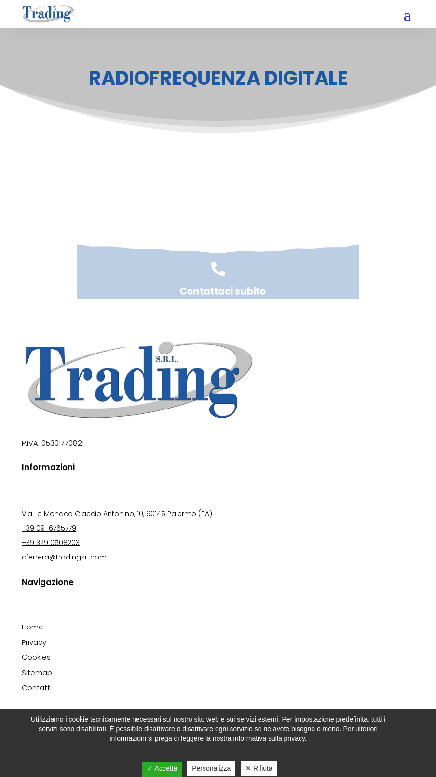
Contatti (37, 687)
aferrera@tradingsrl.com (64, 557)
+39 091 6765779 (49, 528)
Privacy (34, 642)
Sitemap (37, 673)
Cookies (36, 657)
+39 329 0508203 (51, 542)
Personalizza (211, 768)
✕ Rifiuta (258, 768)
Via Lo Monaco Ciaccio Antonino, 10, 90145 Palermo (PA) (117, 513)
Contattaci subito (222, 293)
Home (32, 627)
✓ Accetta (162, 768)
